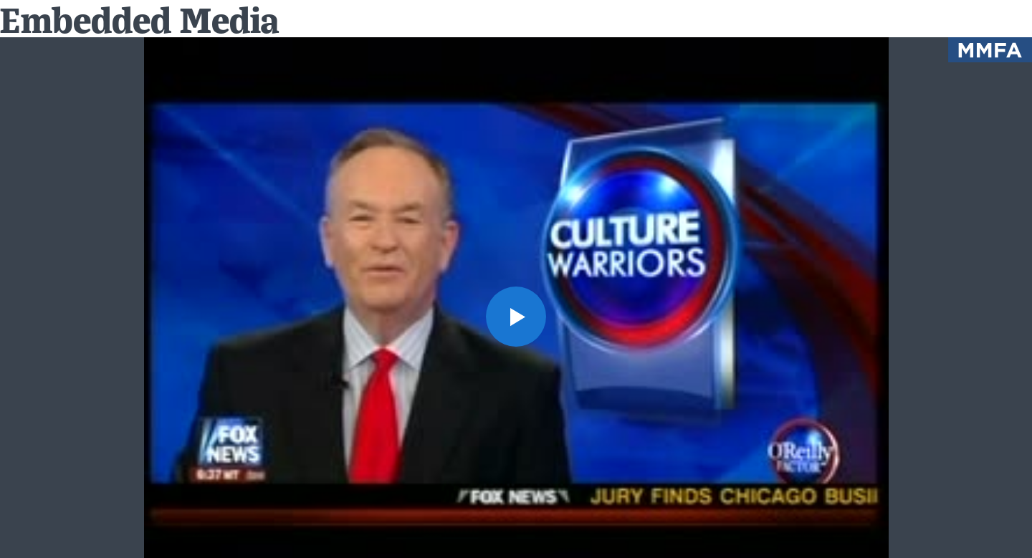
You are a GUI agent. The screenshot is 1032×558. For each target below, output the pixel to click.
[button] (516, 317)
